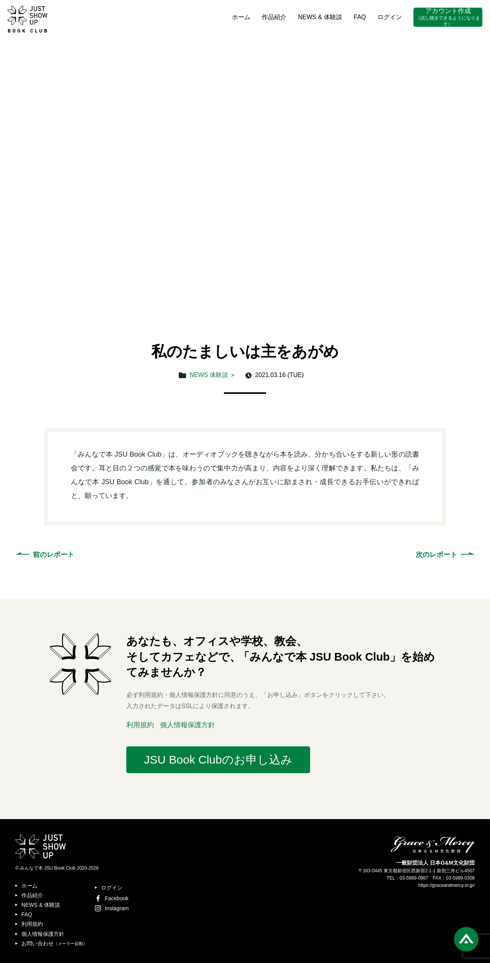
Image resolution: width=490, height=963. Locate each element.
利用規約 (140, 725)
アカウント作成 (447, 17)
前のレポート (53, 554)
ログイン (389, 17)
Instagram (112, 908)
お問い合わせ (54, 943)
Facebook (111, 898)
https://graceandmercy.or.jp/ (446, 885)
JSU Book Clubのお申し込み (218, 759)
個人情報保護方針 (187, 725)
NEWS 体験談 (209, 375)
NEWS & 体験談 (320, 17)
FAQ (360, 17)
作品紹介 (274, 17)
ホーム (241, 17)
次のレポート (436, 554)
